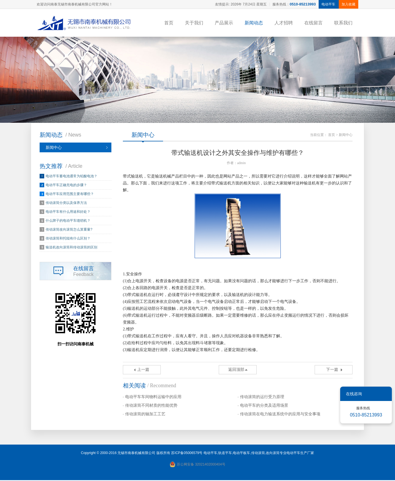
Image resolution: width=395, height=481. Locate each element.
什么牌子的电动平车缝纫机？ (68, 221)
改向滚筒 (273, 454)
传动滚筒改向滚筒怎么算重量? (69, 230)
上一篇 (143, 370)
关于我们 (194, 22)
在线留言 (313, 22)
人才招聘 (283, 22)
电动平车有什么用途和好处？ (68, 213)
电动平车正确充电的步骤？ (66, 186)
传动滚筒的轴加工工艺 (145, 415)
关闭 (383, 393)
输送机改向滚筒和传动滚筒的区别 (71, 248)
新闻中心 (54, 148)
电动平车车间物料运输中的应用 (153, 398)
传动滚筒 (258, 454)
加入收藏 (348, 4)
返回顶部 (236, 370)
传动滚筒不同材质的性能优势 (151, 406)
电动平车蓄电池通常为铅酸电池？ (71, 177)
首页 (168, 22)
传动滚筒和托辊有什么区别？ (68, 239)
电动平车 (210, 454)
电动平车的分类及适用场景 (264, 406)
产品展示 (224, 22)
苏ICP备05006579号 (186, 454)
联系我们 (343, 22)
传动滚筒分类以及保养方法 (66, 204)
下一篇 (332, 370)
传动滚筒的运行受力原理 (262, 398)
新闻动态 (254, 22)
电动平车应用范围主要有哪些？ (70, 195)
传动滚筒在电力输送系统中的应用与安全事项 (280, 415)
